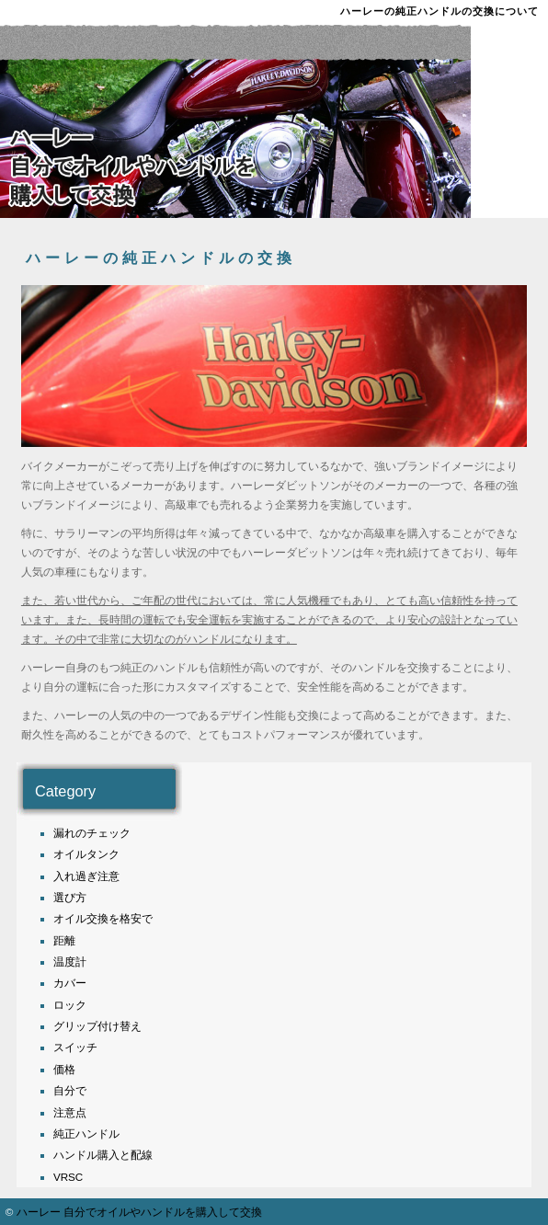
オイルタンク (86, 854)
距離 (64, 940)
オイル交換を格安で (103, 918)
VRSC (68, 1177)
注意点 (69, 1112)
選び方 (69, 897)
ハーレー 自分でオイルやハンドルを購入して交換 (139, 1212)
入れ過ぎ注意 (86, 876)
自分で (69, 1090)
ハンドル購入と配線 (103, 1155)
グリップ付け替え (97, 1026)
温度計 (69, 961)
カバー (69, 983)
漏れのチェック (92, 833)
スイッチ (75, 1047)
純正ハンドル (86, 1133)
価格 (64, 1069)
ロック (69, 1005)
